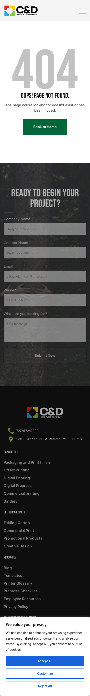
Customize (45, 673)
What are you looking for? (25, 314)
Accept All (45, 661)
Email (8, 266)
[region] (45, 656)
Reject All (45, 686)
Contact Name (16, 243)
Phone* (10, 290)
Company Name (17, 219)
